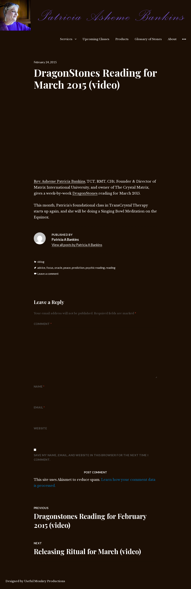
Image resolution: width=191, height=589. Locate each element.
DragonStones (85, 193)
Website (40, 428)
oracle (58, 267)
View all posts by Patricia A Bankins (77, 245)
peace (67, 267)
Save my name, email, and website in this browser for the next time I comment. (91, 457)
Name (39, 386)
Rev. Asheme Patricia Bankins (59, 181)
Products (122, 39)
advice (41, 267)
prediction (78, 267)
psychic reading (95, 267)
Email (39, 407)
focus (49, 267)
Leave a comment (48, 273)
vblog (40, 261)
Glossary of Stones (148, 39)
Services (66, 39)
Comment (43, 323)
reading (110, 267)
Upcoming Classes (96, 39)
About (172, 39)
